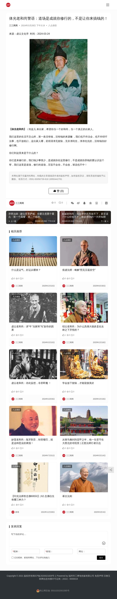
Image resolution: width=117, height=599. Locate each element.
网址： (82, 551)
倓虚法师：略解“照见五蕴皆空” (79, 270)
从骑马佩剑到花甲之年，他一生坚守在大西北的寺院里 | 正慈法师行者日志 (83, 441)
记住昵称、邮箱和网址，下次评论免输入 (31, 557)
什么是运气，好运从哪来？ (26, 270)
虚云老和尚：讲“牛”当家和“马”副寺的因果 (32, 328)
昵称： (16, 551)
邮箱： (49, 551)
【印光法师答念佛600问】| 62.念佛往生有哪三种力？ (32, 498)
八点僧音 (52, 25)
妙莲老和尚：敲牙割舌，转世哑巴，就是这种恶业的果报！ (32, 441)
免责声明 (99, 576)
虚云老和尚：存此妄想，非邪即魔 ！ (31, 383)
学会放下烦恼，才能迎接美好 (78, 383)
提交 (101, 558)
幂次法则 (67, 496)
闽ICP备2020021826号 (43, 576)
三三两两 (13, 25)
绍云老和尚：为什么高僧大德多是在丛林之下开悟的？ (83, 328)
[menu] (108, 5)
